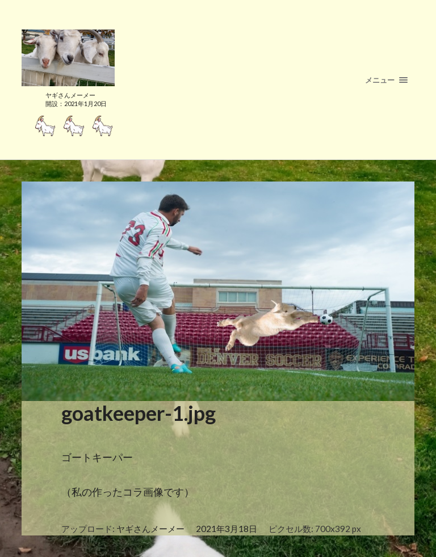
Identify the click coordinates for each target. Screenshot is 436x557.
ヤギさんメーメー (150, 529)
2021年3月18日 (226, 529)
